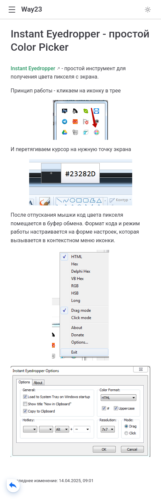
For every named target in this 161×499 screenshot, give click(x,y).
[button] (11, 9)
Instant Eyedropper (33, 68)
